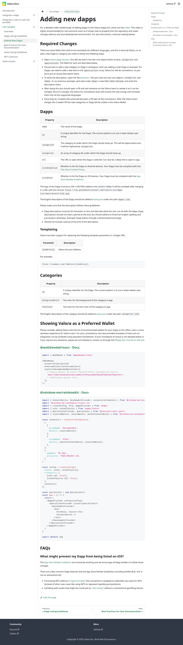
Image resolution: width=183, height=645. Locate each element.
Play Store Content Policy (72, 169)
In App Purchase (76, 580)
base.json (84, 77)
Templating (157, 20)
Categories (155, 24)
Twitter (14, 633)
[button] (19, 15)
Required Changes (158, 13)
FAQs (153, 39)
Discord (14, 629)
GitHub (170, 3)
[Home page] (42, 12)
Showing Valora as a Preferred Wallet (165, 27)
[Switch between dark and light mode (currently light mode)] (179, 4)
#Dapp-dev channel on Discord (129, 340)
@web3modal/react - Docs (59, 347)
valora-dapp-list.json (59, 59)
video (127, 27)
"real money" (98, 588)
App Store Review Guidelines (57, 562)
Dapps (153, 16)
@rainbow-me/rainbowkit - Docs (64, 392)
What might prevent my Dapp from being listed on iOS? (164, 43)
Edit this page (48, 597)
